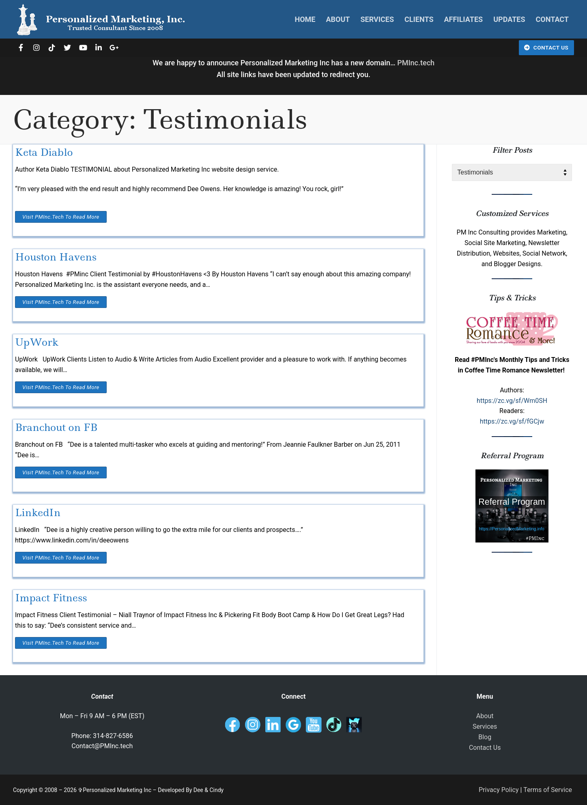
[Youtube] (83, 47)
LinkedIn (37, 513)
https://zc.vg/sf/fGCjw (512, 421)
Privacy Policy (499, 790)
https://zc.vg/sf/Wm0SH (512, 401)
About (485, 716)
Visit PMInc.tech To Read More (60, 217)
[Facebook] (20, 47)
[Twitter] (67, 47)
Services (485, 726)
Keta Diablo (44, 152)
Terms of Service (547, 790)
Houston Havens (56, 257)
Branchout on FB (56, 427)
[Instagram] (36, 47)
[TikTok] (51, 47)
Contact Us (546, 47)
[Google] (114, 47)
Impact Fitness (51, 598)
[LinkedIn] (98, 47)
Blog (484, 737)
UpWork (36, 342)
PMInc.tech (415, 62)
